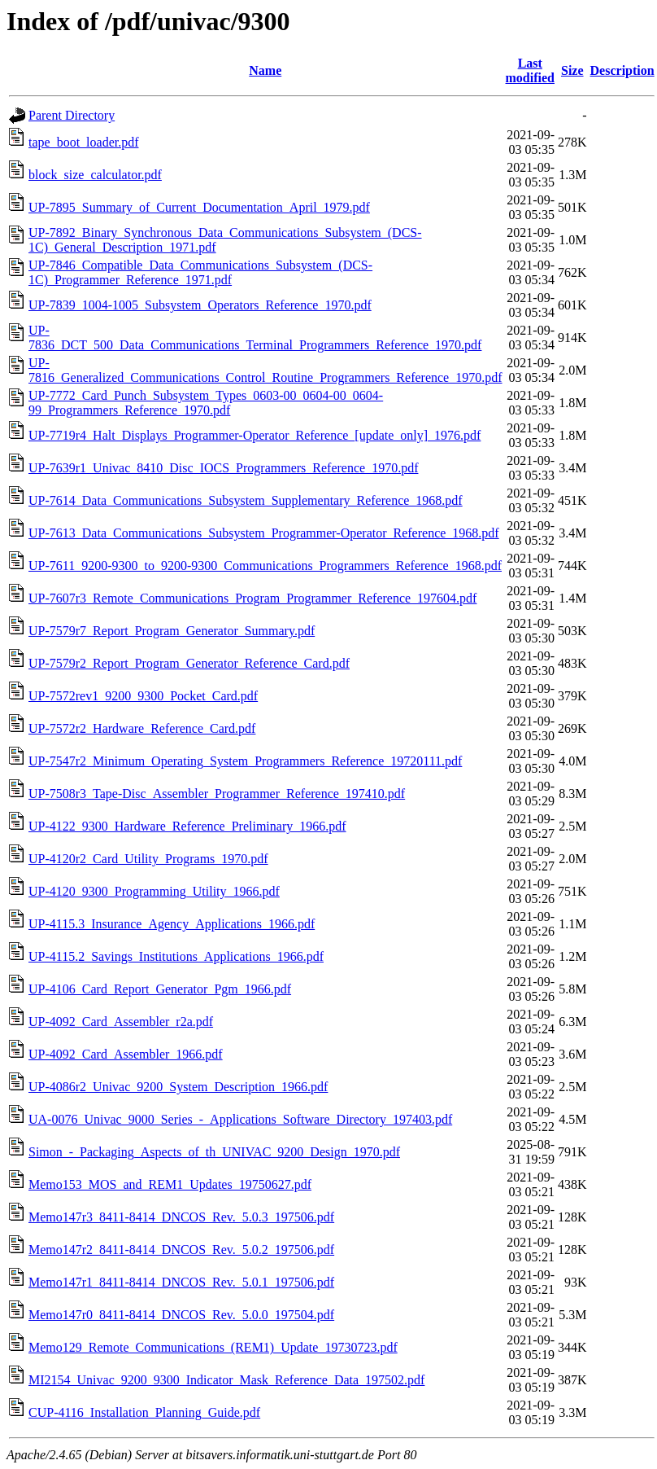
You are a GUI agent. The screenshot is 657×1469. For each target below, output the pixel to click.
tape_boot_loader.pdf (83, 142)
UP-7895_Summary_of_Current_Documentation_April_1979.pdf (199, 207)
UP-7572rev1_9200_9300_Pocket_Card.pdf (143, 696)
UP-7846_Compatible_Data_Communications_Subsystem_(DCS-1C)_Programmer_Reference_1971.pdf (200, 272)
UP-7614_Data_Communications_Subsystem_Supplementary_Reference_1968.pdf (245, 500)
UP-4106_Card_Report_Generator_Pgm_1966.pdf (159, 989)
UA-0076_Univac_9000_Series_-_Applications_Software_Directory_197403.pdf (240, 1119)
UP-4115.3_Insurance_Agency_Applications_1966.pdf (171, 924)
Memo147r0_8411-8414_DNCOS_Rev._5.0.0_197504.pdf (181, 1315)
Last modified (530, 70)
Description (622, 70)
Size (572, 70)
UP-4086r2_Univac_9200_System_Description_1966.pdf (178, 1087)
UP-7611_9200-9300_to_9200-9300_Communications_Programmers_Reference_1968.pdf (265, 565)
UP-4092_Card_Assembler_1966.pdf (125, 1054)
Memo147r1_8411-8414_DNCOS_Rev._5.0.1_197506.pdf (181, 1282)
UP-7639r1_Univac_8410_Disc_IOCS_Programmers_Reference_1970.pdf (223, 468)
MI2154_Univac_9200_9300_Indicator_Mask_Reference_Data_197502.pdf (226, 1380)
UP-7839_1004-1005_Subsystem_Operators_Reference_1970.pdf (200, 305)
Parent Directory (71, 115)
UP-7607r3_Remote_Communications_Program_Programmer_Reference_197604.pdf (252, 598)
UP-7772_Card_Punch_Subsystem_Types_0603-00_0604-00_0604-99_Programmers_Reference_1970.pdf (205, 402)
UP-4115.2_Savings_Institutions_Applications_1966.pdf (176, 956)
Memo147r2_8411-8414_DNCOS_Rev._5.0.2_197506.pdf (181, 1249)
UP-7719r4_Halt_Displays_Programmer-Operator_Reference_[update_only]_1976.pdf (254, 435)
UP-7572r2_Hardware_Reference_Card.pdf (141, 728)
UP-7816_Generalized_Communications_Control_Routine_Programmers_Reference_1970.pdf (265, 370)
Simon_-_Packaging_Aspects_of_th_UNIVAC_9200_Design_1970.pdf (214, 1152)
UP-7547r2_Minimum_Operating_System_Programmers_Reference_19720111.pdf (245, 761)
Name (265, 70)
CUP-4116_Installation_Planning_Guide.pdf (144, 1412)
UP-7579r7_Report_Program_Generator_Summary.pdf (171, 631)
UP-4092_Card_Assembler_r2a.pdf (120, 1021)
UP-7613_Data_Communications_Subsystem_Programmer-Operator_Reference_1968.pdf (263, 533)
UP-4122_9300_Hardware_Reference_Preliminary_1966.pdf (187, 826)
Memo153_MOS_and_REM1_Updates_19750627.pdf (169, 1184)
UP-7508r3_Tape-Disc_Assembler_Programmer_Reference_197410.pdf (216, 793)
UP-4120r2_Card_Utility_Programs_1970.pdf (148, 859)
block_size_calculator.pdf (95, 175)
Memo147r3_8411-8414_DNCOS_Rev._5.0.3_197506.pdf (181, 1217)
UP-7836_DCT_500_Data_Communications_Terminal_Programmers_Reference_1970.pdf (254, 337)
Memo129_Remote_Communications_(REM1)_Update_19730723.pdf (213, 1347)
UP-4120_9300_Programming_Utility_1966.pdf (154, 891)
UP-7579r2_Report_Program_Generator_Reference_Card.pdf (189, 663)
